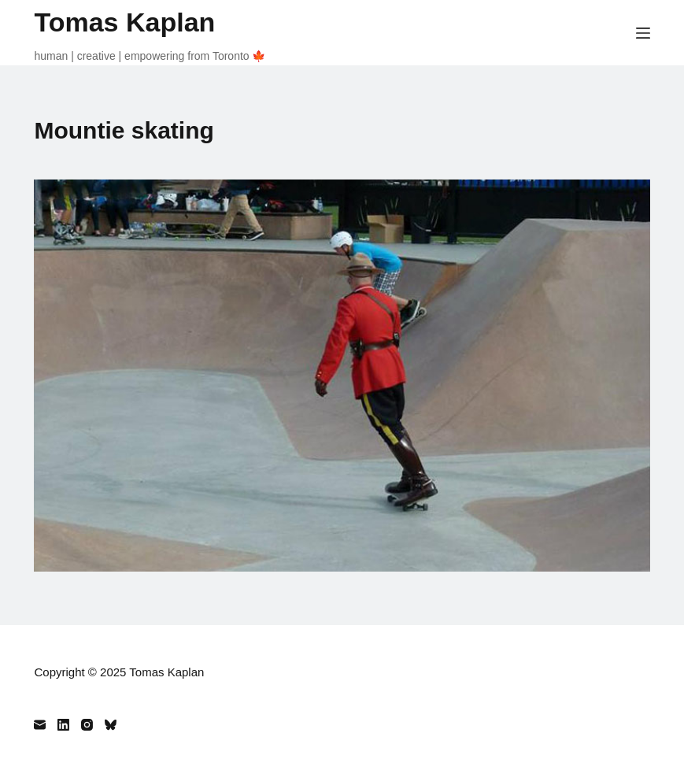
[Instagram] (87, 725)
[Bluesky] (110, 725)
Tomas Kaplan (124, 22)
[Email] (40, 725)
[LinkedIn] (63, 725)
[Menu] (643, 33)
